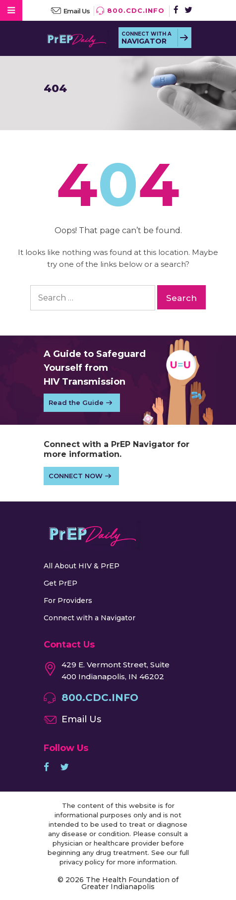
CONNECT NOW (76, 476)
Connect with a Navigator (89, 617)
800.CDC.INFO (136, 10)
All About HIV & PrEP (81, 565)
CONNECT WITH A (146, 38)
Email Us (76, 11)
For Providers (68, 600)
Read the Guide (76, 402)
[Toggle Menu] (11, 10)
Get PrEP (60, 583)
